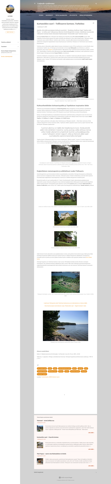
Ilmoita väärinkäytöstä (6, 56)
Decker (50, 368)
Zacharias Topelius (42, 374)
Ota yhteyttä (73, 15)
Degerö (55, 368)
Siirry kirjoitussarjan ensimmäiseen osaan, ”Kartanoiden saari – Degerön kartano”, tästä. (66, 306)
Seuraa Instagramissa (86, 15)
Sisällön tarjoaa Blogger (65, 477)
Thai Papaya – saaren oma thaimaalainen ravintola (51, 454)
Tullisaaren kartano (42, 371)
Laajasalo (80, 368)
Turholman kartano (75, 371)
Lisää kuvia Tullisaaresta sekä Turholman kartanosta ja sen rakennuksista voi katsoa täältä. (65, 303)
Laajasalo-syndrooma (45, 3)
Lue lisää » (91, 432)
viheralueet (84, 371)
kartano (74, 368)
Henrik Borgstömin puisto (65, 368)
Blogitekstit (49, 15)
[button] (93, 23)
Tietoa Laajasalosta (61, 15)
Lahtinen (10, 16)
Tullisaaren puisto (52, 371)
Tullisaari (61, 371)
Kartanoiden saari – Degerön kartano (47, 437)
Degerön (50, 49)
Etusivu (41, 15)
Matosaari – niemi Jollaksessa (45, 420)
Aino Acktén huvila (42, 368)
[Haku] (96, 4)
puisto (86, 368)
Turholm (67, 371)
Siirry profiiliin (10, 32)
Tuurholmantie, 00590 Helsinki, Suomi (50, 377)
